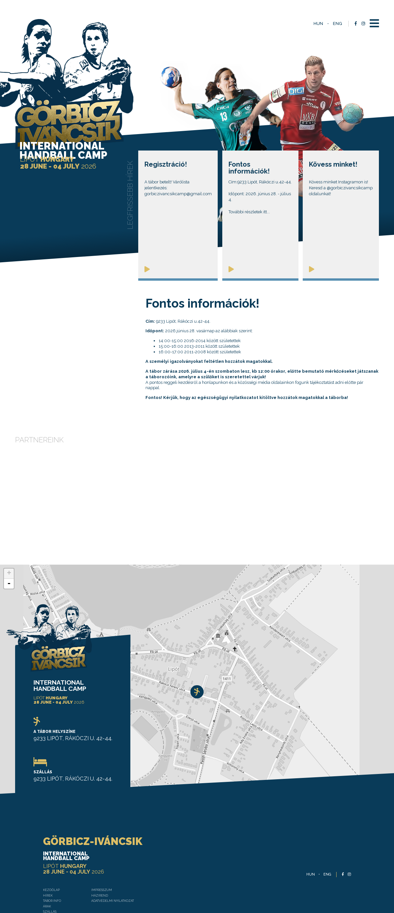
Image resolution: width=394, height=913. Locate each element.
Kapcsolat (28, 888)
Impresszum (92, 835)
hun (318, 23)
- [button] (9, 516)
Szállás (26, 865)
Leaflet (387, 749)
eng (337, 23)
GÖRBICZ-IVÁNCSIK (74, 778)
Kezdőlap (28, 835)
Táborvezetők (33, 873)
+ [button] (9, 506)
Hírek (23, 842)
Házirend (89, 842)
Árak (22, 858)
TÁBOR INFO (29, 850)
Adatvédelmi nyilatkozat (107, 850)
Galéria (25, 880)
